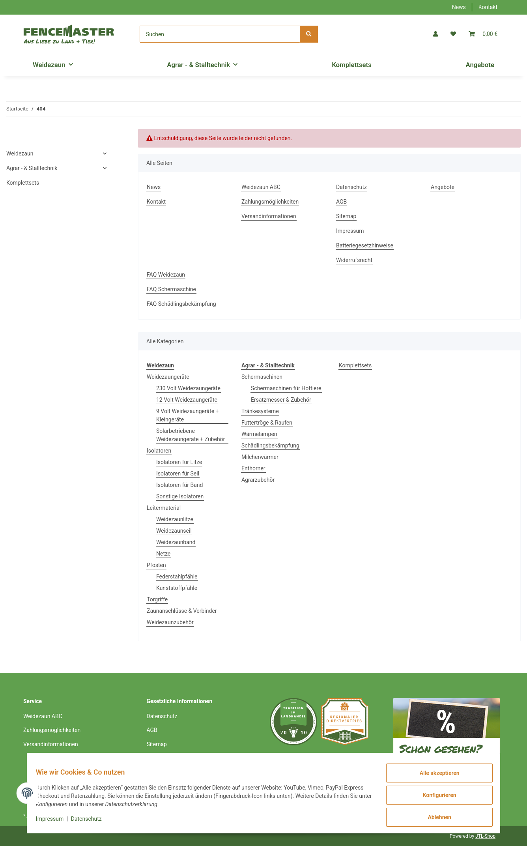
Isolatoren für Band (179, 485)
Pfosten (156, 565)
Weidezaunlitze (174, 519)
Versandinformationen (268, 216)
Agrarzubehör (258, 480)
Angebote (479, 65)
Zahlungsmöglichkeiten (270, 201)
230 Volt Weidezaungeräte (188, 388)
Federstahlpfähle (177, 576)
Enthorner (253, 468)
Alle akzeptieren (435, 777)
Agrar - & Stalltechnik (31, 168)
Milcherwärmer (259, 457)
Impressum (350, 231)
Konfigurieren (435, 797)
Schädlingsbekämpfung (270, 445)
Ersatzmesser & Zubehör (281, 400)
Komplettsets (355, 365)
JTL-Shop (485, 836)
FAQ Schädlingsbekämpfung (181, 304)
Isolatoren (159, 450)
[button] (435, 34)
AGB (341, 201)
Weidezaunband (175, 542)
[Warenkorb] (483, 34)
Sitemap (346, 216)
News (459, 7)
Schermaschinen (261, 377)
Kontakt (487, 7)
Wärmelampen (259, 434)
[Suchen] (220, 34)
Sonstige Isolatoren (180, 496)
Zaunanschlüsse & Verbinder (182, 611)
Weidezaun (19, 153)
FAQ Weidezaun (166, 274)
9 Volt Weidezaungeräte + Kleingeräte (187, 415)
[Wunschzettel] (453, 34)
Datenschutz (351, 187)
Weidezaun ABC (260, 187)
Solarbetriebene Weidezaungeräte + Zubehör (190, 435)
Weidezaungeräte (168, 377)
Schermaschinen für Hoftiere (286, 388)
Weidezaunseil (174, 531)
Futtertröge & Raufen (266, 422)
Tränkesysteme (260, 411)
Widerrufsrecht (354, 260)
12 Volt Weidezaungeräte (186, 400)
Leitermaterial (164, 508)
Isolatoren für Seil (177, 473)
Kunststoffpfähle (176, 588)
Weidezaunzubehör (170, 622)
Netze (163, 553)
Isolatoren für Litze (179, 462)
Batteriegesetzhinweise (364, 245)
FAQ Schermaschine (171, 289)
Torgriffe (157, 599)
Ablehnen (435, 818)
